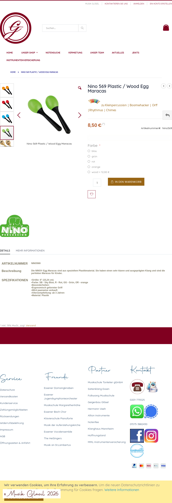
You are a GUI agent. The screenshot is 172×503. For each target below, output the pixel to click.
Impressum (6, 429)
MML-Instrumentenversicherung (107, 442)
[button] (79, 90)
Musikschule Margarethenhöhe (62, 405)
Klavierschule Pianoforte (58, 418)
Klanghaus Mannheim (101, 428)
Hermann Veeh (97, 408)
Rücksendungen (9, 416)
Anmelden (138, 3)
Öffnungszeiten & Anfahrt (15, 443)
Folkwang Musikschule (101, 395)
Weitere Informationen (121, 490)
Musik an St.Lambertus (57, 445)
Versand (31, 325)
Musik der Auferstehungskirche (62, 425)
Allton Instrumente (99, 415)
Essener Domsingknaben (59, 388)
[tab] (8, 249)
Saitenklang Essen (98, 389)
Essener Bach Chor (55, 411)
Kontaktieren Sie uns (116, 3)
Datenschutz (7, 389)
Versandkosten (9, 396)
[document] (86, 492)
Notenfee (93, 422)
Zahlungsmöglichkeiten (14, 409)
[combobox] (64, 28)
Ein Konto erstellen (161, 3)
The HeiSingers (53, 438)
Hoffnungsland (97, 435)
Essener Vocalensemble (58, 431)
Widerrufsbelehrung (12, 423)
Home (13, 72)
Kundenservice (9, 403)
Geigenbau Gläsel (98, 402)
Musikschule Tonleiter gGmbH (105, 382)
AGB (2, 436)
